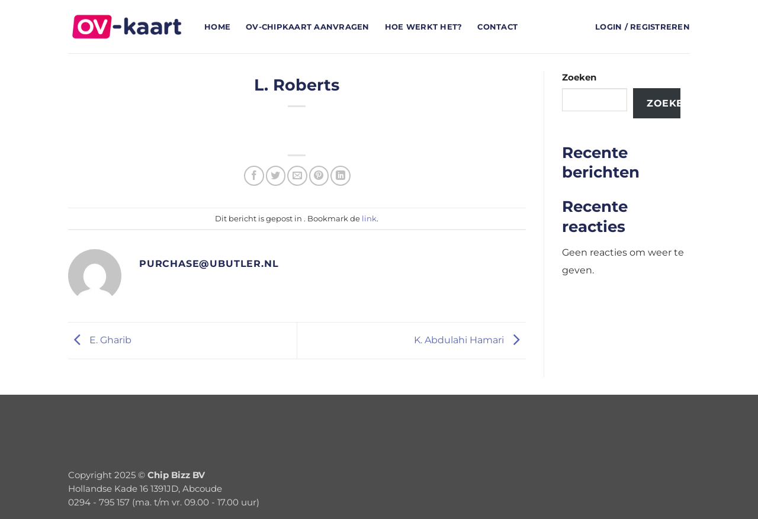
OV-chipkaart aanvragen (308, 26)
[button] (642, 27)
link (369, 218)
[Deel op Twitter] (275, 175)
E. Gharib (99, 340)
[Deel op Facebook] (254, 175)
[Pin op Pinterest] (319, 175)
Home (217, 26)
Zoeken (579, 77)
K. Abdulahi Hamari (470, 340)
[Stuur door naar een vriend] (297, 175)
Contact (497, 26)
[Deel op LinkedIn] (340, 175)
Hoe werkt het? (423, 26)
